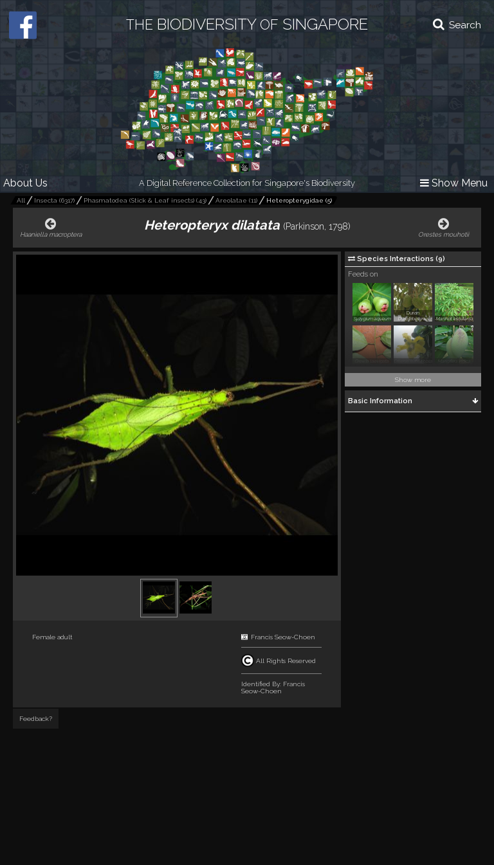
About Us (25, 183)
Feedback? (35, 718)
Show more (413, 379)
